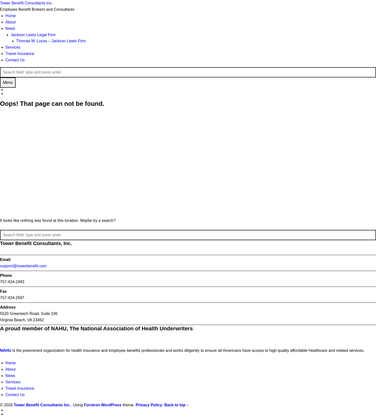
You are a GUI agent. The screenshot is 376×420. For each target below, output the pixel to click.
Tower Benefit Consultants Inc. (42, 405)
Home (10, 16)
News (10, 28)
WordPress (111, 405)
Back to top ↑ (176, 405)
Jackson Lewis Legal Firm (33, 35)
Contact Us (15, 60)
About (10, 22)
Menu (8, 82)
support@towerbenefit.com (23, 266)
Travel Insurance (19, 54)
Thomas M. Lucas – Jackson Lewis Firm (51, 41)
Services (12, 47)
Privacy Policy (149, 405)
